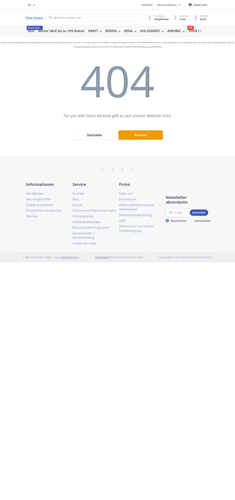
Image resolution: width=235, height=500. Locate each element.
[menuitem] (31, 31)
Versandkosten (69, 257)
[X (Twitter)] (112, 169)
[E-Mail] (177, 212)
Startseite (94, 135)
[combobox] (32, 5)
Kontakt (147, 5)
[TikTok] (122, 169)
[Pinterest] (132, 169)
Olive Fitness (34, 17)
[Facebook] (102, 169)
